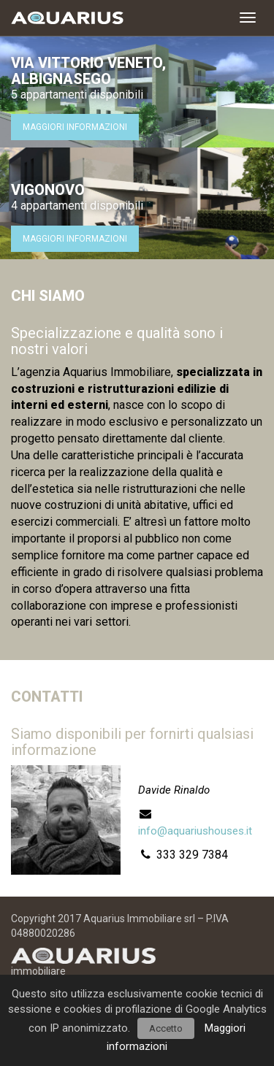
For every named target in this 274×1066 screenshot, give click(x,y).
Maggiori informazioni (75, 127)
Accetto (166, 1028)
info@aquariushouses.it (195, 830)
